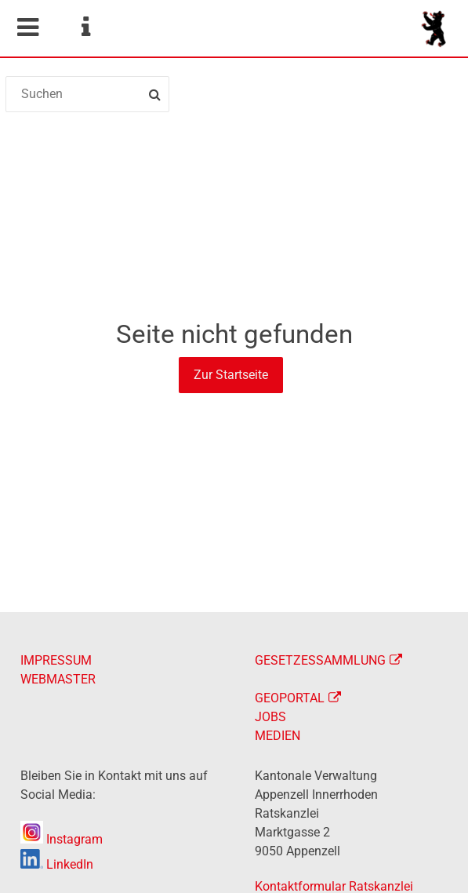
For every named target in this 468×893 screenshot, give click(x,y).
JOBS (270, 716)
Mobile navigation (27, 27)
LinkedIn (56, 864)
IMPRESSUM (56, 660)
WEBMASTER (58, 679)
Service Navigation (85, 27)
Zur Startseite (231, 374)
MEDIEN (277, 735)
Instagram (61, 839)
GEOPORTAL (290, 698)
